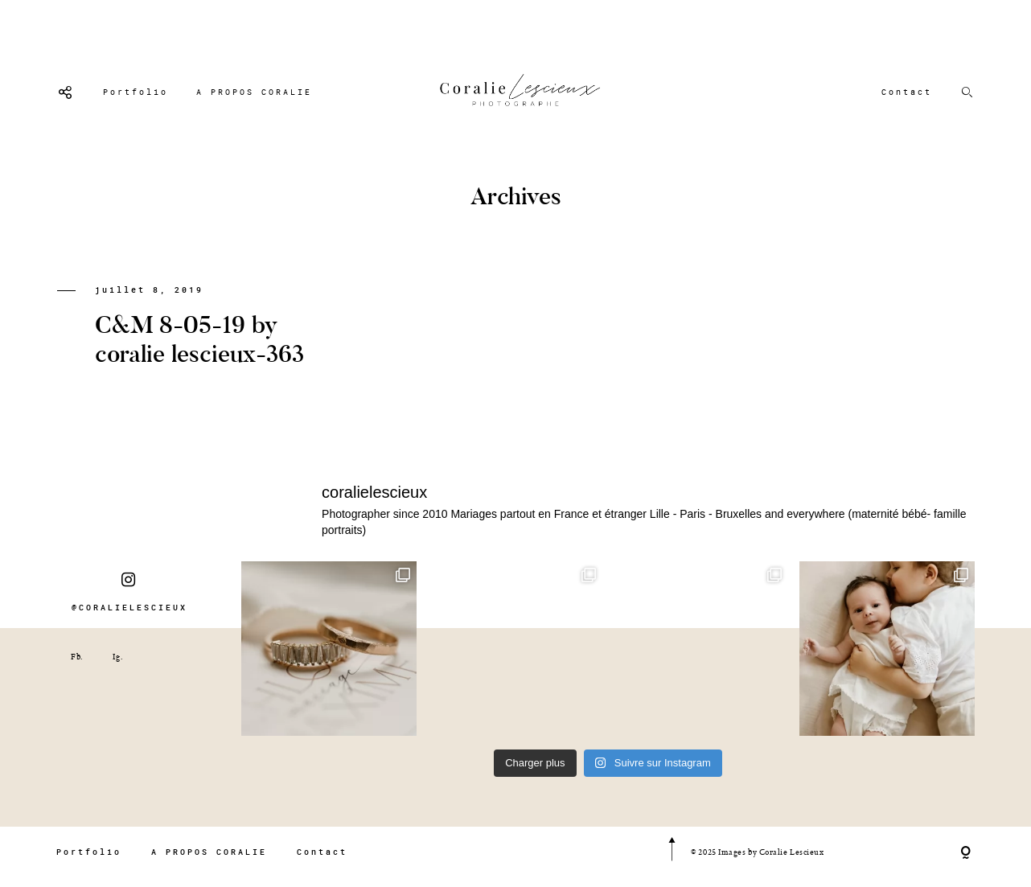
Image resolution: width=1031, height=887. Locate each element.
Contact (906, 92)
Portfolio (135, 92)
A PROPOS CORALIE (254, 92)
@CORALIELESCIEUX (129, 592)
